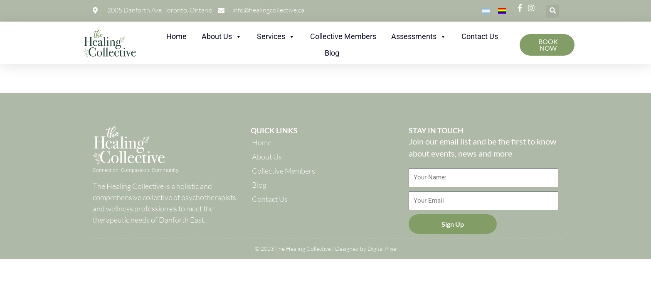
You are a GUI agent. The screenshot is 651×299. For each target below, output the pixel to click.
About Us (222, 36)
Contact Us (479, 36)
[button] (552, 11)
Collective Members (343, 36)
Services (276, 36)
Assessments (418, 36)
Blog (332, 53)
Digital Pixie (381, 248)
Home (176, 36)
